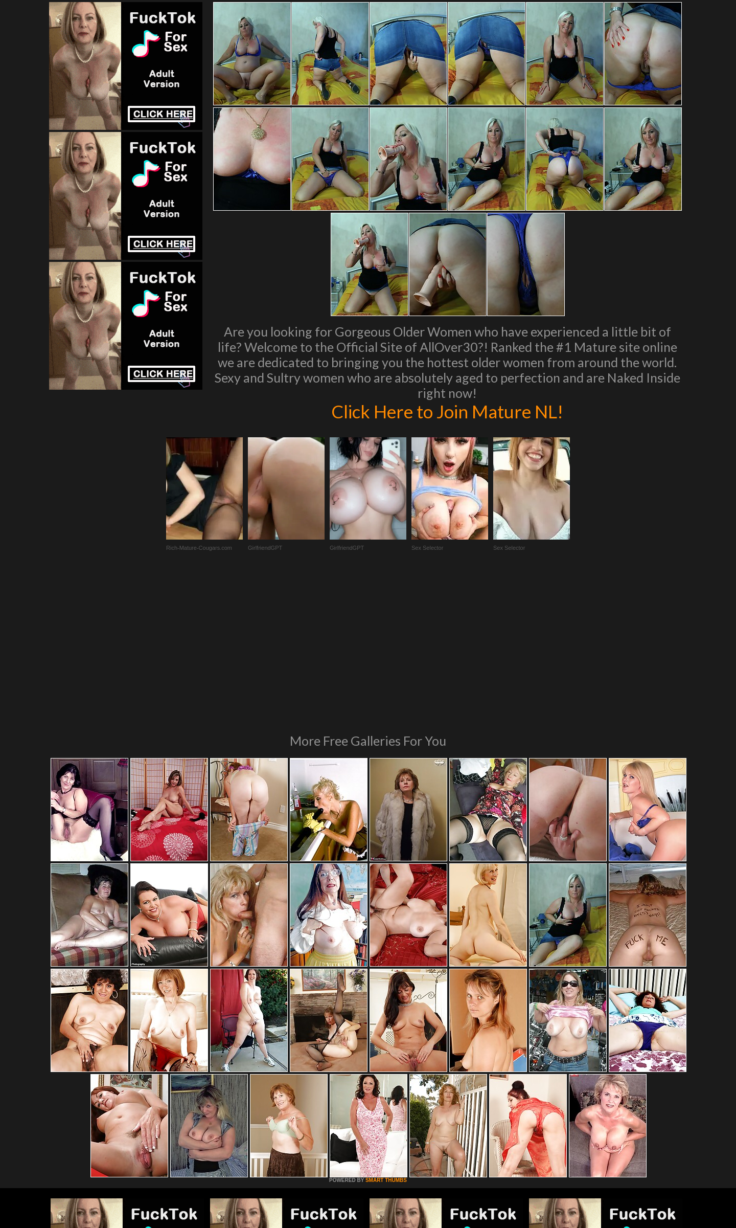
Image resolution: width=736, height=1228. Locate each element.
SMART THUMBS (386, 1040)
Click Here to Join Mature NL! (447, 411)
